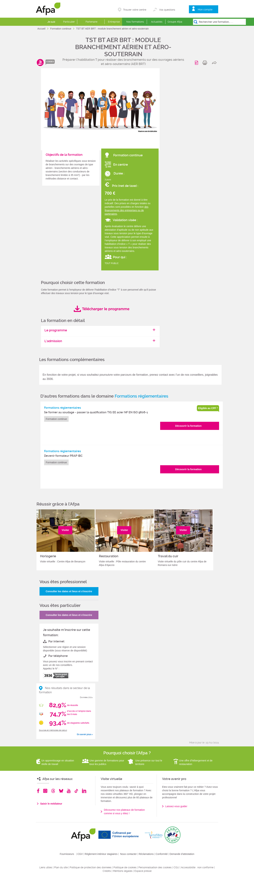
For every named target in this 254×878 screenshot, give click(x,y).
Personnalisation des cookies (155, 867)
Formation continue (61, 28)
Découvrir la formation (188, 425)
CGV (80, 854)
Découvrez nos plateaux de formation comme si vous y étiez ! (124, 811)
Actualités (156, 21)
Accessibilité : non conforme (197, 867)
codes (50, 61)
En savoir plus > (85, 734)
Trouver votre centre (134, 9)
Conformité (162, 854)
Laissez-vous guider (176, 806)
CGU (176, 867)
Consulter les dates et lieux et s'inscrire (69, 591)
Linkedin (84, 791)
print (205, 62)
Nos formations (135, 21)
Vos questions (167, 9)
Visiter (65, 530)
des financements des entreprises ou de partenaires (127, 210)
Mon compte (205, 9)
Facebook (38, 791)
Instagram (45, 791)
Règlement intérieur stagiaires (101, 854)
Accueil (41, 28)
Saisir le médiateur (51, 803)
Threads (53, 791)
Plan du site (61, 867)
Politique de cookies (125, 867)
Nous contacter (128, 854)
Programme (197, 62)
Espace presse (143, 871)
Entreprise (114, 21)
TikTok (76, 791)
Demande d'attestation (182, 854)
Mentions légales (122, 871)
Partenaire (91, 21)
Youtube (69, 791)
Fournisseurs (67, 854)
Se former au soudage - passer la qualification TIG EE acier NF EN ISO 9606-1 (96, 412)
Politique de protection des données (90, 867)
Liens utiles (45, 867)
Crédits (107, 871)
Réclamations (146, 854)
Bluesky (61, 791)
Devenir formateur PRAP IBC (63, 455)
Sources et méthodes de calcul (53, 730)
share (215, 62)
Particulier (69, 21)
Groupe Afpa (175, 21)
